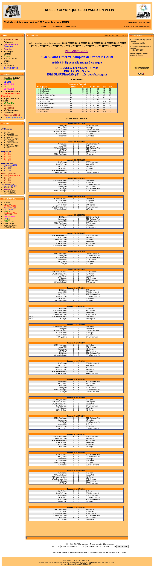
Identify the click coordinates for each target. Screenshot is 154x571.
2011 (123, 43)
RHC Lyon (44, 105)
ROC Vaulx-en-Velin (47, 103)
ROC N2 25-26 (10, 58)
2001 (93, 45)
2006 (60, 45)
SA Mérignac (44, 97)
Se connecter (57, 26)
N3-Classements (11, 110)
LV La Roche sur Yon (47, 95)
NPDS (60, 562)
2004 (74, 45)
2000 (99, 45)
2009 (40, 45)
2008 (47, 45)
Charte (6, 61)
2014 (103, 43)
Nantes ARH (44, 109)
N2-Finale (8, 112)
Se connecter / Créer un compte (90, 544)
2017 (84, 43)
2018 (77, 43)
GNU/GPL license (108, 562)
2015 (97, 43)
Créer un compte (70, 26)
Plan (5, 63)
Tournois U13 (8, 188)
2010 (34, 45)
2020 (64, 43)
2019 (71, 43)
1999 (106, 45)
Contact (7, 54)
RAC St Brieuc (45, 101)
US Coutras (44, 93)
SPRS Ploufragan (46, 107)
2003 (80, 45)
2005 (66, 45)
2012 (116, 43)
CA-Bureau (8, 65)
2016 (90, 43)
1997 (119, 45)
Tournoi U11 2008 (9, 193)
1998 (112, 45)
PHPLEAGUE (86, 564)
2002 (86, 45)
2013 (110, 43)
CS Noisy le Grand (46, 99)
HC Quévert (44, 91)
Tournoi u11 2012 (9, 191)
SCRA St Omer (45, 89)
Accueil (43, 26)
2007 (53, 45)
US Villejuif (44, 111)
